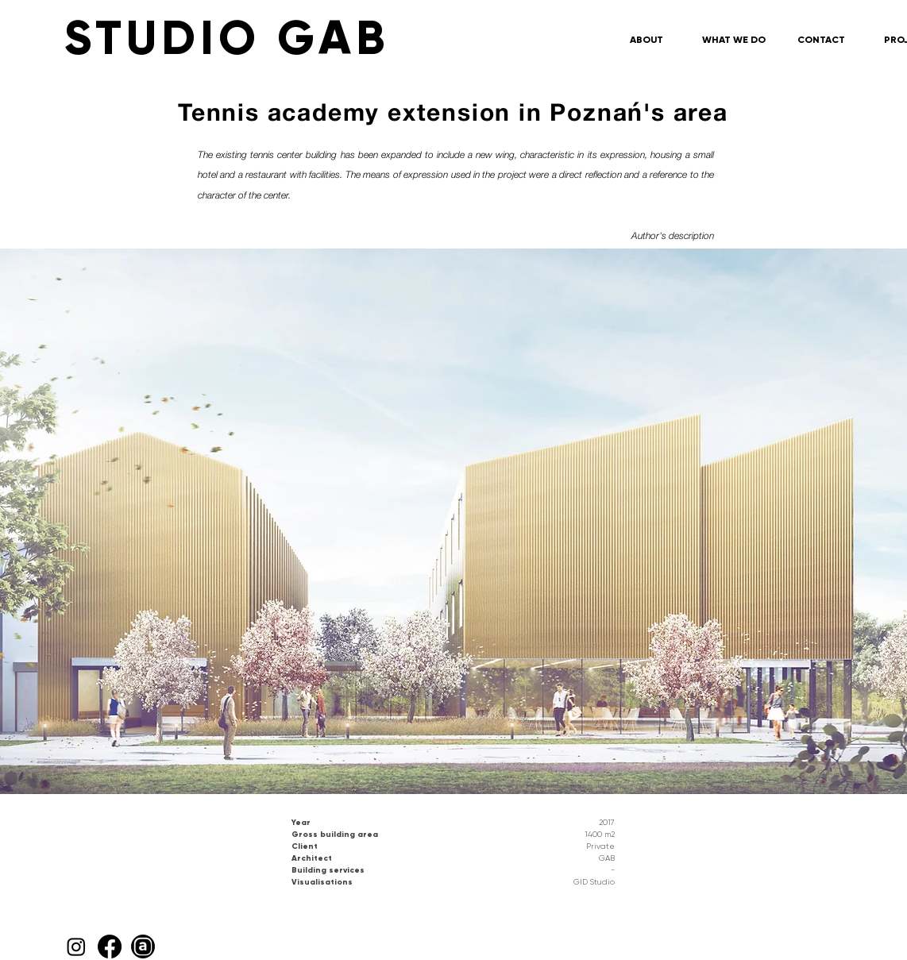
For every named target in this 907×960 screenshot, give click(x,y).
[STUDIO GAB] (338, 38)
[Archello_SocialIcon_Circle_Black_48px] (143, 946)
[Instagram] (76, 946)
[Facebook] (110, 946)
